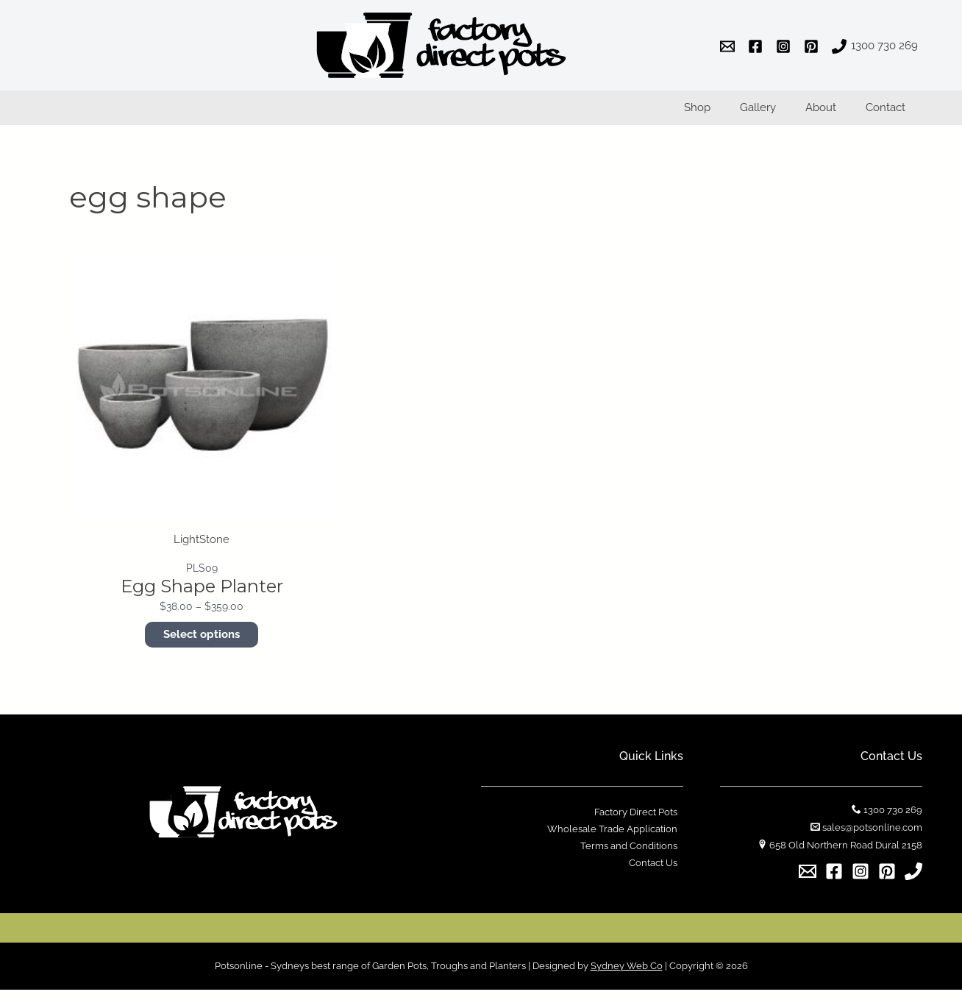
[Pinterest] (887, 881)
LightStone (201, 549)
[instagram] (785, 46)
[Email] (807, 881)
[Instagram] (860, 881)
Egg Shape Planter (202, 596)
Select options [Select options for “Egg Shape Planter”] (201, 645)
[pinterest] (813, 46)
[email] (730, 46)
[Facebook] (834, 881)
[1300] (874, 46)
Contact (889, 113)
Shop (723, 113)
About (831, 113)
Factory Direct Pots (641, 822)
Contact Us (659, 875)
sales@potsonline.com (872, 837)
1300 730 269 (892, 820)
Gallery (776, 113)
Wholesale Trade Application (618, 839)
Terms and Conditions (634, 857)
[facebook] (758, 46)
